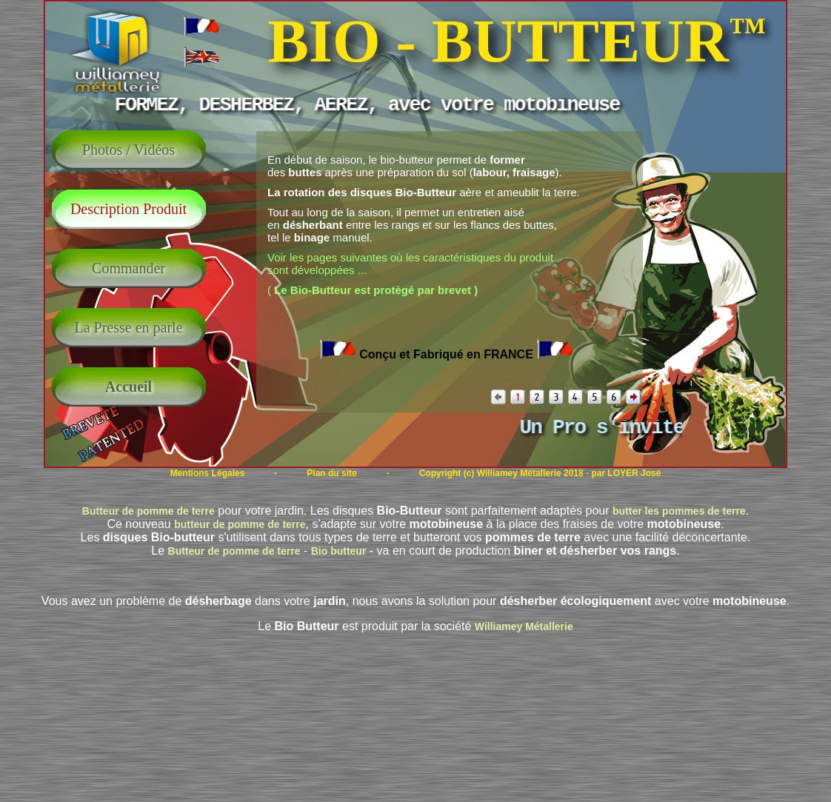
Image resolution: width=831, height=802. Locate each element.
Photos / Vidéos (128, 149)
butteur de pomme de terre (239, 524)
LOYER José (634, 473)
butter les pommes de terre (679, 511)
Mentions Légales (207, 473)
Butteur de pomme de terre (148, 511)
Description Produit (128, 209)
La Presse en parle (128, 327)
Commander (128, 268)
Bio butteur (339, 551)
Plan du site (331, 473)
